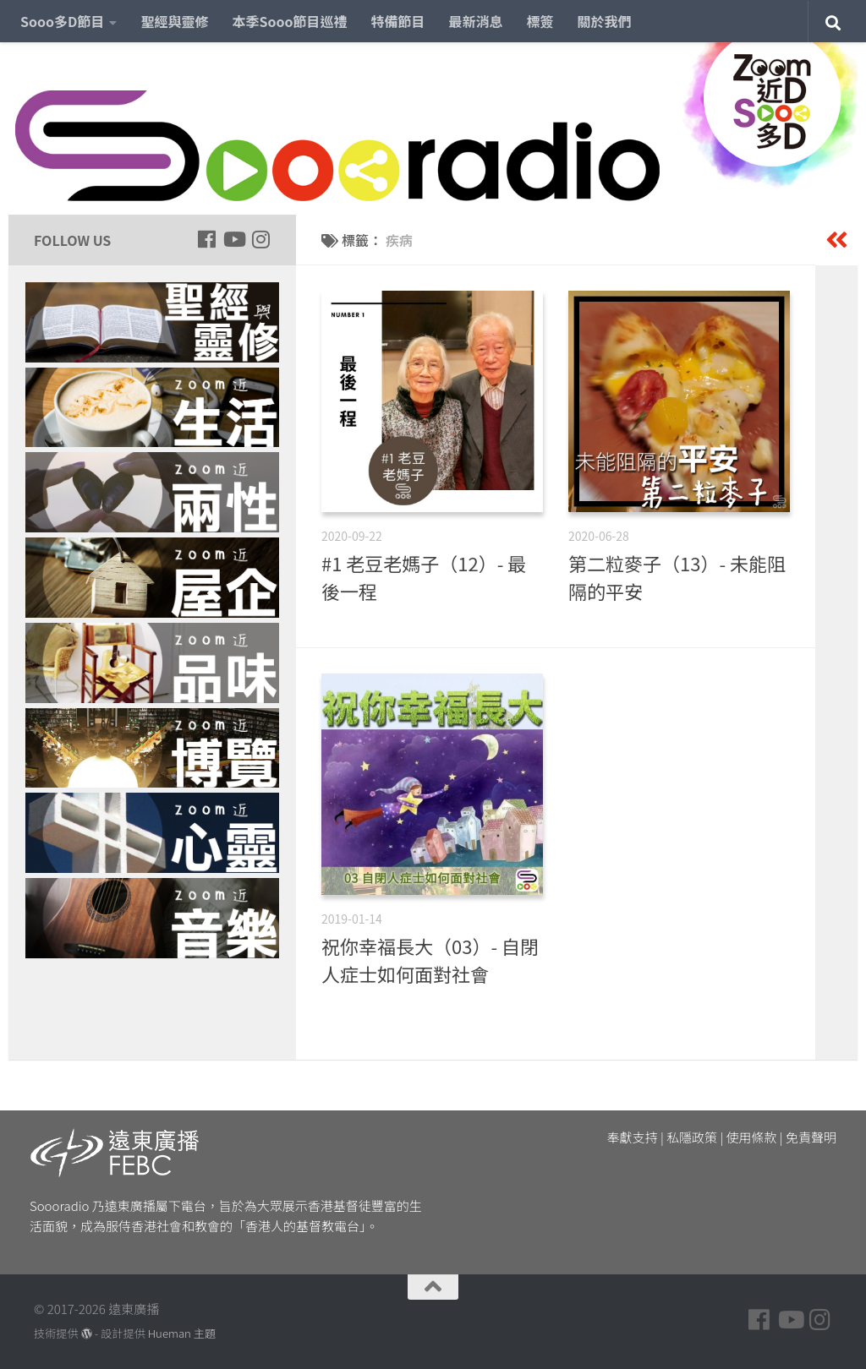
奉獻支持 (632, 1137)
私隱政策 (691, 1137)
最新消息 (476, 21)
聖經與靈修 (174, 21)
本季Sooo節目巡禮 (289, 21)
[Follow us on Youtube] (233, 239)
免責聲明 (811, 1137)
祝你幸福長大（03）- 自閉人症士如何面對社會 (430, 959)
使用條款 (751, 1137)
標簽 (540, 21)
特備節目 (398, 21)
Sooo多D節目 (62, 21)
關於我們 (605, 21)
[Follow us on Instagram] (260, 239)
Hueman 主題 (182, 1333)
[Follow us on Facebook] (206, 239)
